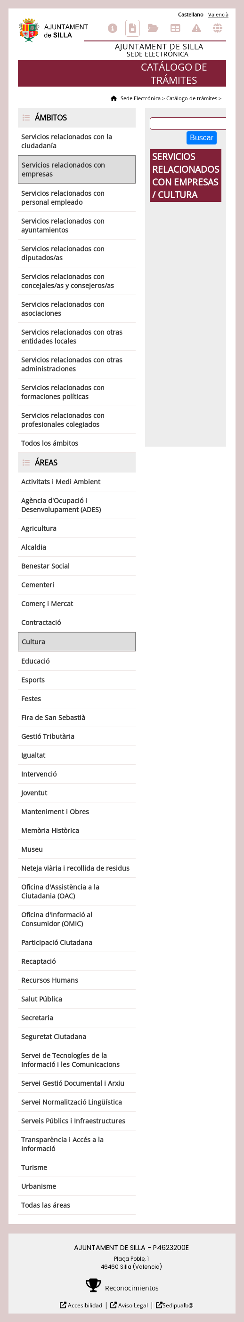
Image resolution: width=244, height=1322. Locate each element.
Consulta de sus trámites (153, 28)
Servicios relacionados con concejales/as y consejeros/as (67, 281)
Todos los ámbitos (49, 443)
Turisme (34, 1167)
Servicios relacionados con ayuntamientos (63, 225)
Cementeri (37, 584)
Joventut (34, 792)
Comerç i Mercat (47, 603)
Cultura (33, 641)
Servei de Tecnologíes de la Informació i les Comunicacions (70, 1060)
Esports (33, 679)
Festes (31, 698)
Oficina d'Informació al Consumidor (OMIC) (56, 919)
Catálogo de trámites (132, 28)
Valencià (218, 14)
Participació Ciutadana (56, 942)
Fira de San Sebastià (53, 717)
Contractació (41, 622)
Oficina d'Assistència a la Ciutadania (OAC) (60, 891)
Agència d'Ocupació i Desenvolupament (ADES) (61, 505)
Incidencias (196, 28)
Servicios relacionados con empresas (63, 169)
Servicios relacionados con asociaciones (63, 309)
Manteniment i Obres (55, 811)
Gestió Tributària (47, 736)
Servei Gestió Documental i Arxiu (72, 1083)
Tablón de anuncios (175, 28)
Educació (35, 661)
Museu (32, 849)
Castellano (190, 14)
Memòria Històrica (50, 830)
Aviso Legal (132, 1305)
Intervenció (39, 773)
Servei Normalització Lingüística (71, 1102)
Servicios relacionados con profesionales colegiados (63, 420)
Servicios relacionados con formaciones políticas (63, 392)
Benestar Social (45, 565)
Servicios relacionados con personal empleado (63, 198)
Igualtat (33, 755)
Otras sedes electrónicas (217, 28)
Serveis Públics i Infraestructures (73, 1120)
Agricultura (39, 528)
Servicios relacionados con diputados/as (63, 253)
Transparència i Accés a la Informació (62, 1144)
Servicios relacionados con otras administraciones (71, 364)
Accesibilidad (84, 1305)
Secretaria (37, 1017)
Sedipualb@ (178, 1305)
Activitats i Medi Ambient (60, 481)
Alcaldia (33, 547)
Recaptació (38, 961)
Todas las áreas (45, 1205)
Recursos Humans (49, 980)
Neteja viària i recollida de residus (75, 868)
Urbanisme (38, 1186)
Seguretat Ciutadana (53, 1036)
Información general (112, 28)
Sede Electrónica (140, 98)
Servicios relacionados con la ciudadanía (66, 141)
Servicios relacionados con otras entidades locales (71, 336)
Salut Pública (41, 998)
